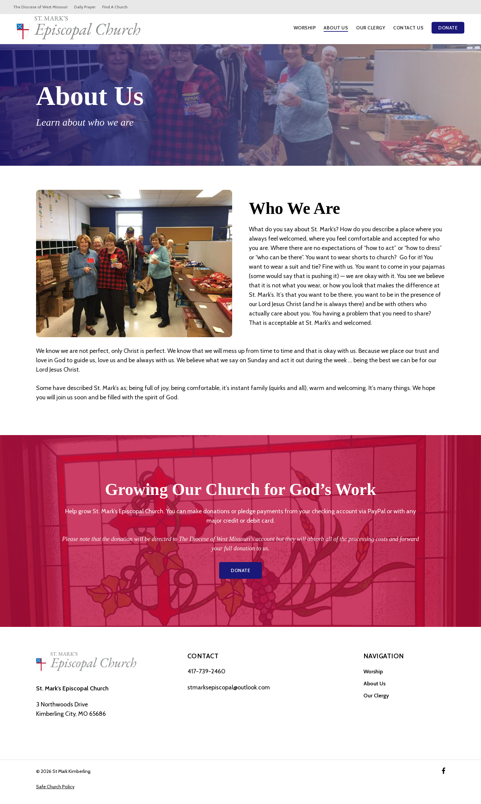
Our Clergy (376, 695)
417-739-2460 (206, 671)
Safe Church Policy (55, 787)
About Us (374, 683)
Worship (373, 671)
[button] (240, 570)
